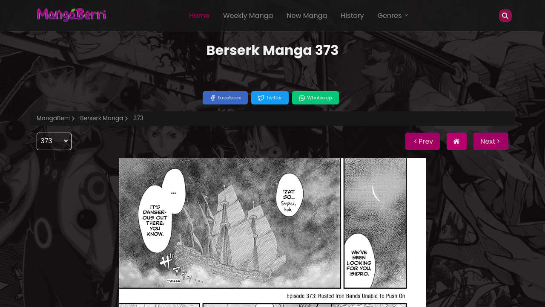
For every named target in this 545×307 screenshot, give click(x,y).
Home (199, 15)
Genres (393, 15)
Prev (422, 141)
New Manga (307, 15)
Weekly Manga (248, 15)
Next (490, 141)
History (352, 15)
